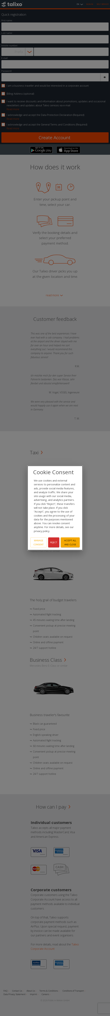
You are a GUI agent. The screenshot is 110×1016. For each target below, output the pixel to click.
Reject (53, 542)
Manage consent (38, 542)
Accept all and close (70, 542)
